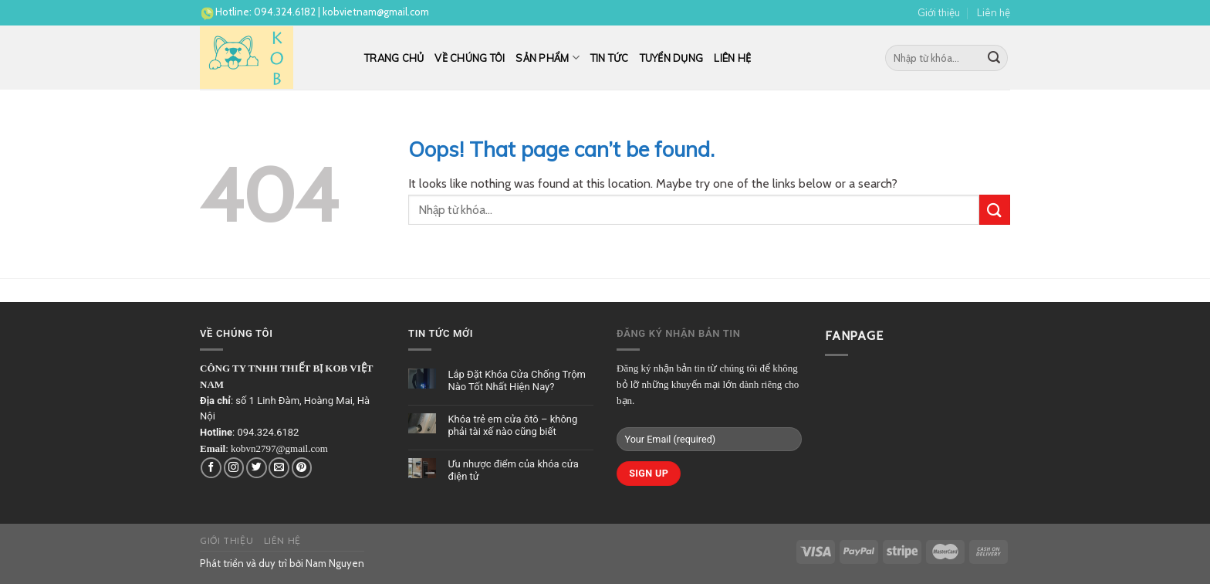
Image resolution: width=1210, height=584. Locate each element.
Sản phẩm (547, 57)
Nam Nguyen (335, 563)
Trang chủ (394, 58)
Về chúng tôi (469, 58)
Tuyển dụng (672, 58)
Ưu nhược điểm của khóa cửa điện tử (513, 470)
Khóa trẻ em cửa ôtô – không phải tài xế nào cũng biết (512, 425)
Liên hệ (993, 12)
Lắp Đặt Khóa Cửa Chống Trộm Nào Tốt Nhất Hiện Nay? (517, 380)
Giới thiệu (939, 12)
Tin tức (609, 58)
